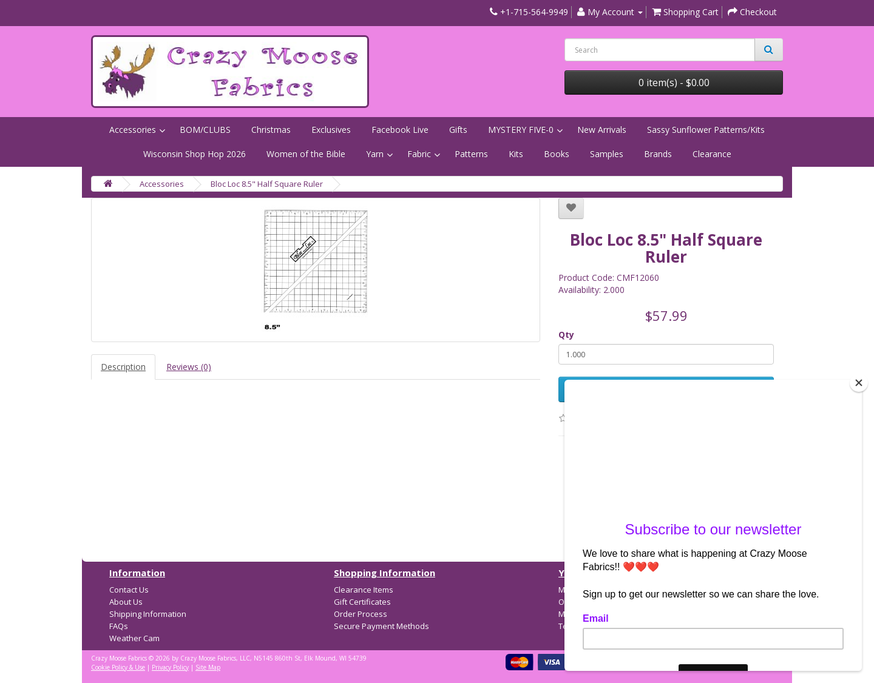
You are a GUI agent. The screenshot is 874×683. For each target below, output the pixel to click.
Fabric (419, 154)
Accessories (132, 129)
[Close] (859, 383)
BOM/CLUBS (205, 129)
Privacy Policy (170, 667)
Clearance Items (363, 589)
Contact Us (129, 589)
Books (556, 154)
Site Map (207, 667)
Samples (606, 154)
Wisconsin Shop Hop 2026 (194, 154)
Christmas (271, 129)
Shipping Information (147, 613)
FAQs (118, 626)
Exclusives (331, 129)
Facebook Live (400, 129)
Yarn (375, 154)
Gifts (458, 129)
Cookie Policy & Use (118, 667)
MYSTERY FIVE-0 (521, 129)
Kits (516, 154)
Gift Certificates (362, 601)
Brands (658, 154)
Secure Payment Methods (381, 626)
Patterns (471, 154)
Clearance (712, 154)
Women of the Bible (305, 154)
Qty (566, 334)
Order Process (360, 613)
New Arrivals (601, 129)
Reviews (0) (188, 366)
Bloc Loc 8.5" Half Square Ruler (267, 183)
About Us (126, 601)
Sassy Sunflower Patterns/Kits (706, 129)
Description (123, 366)
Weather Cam (134, 638)
